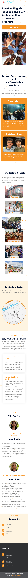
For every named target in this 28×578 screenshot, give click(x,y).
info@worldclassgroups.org (11, 533)
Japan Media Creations (16, 575)
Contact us (14, 27)
